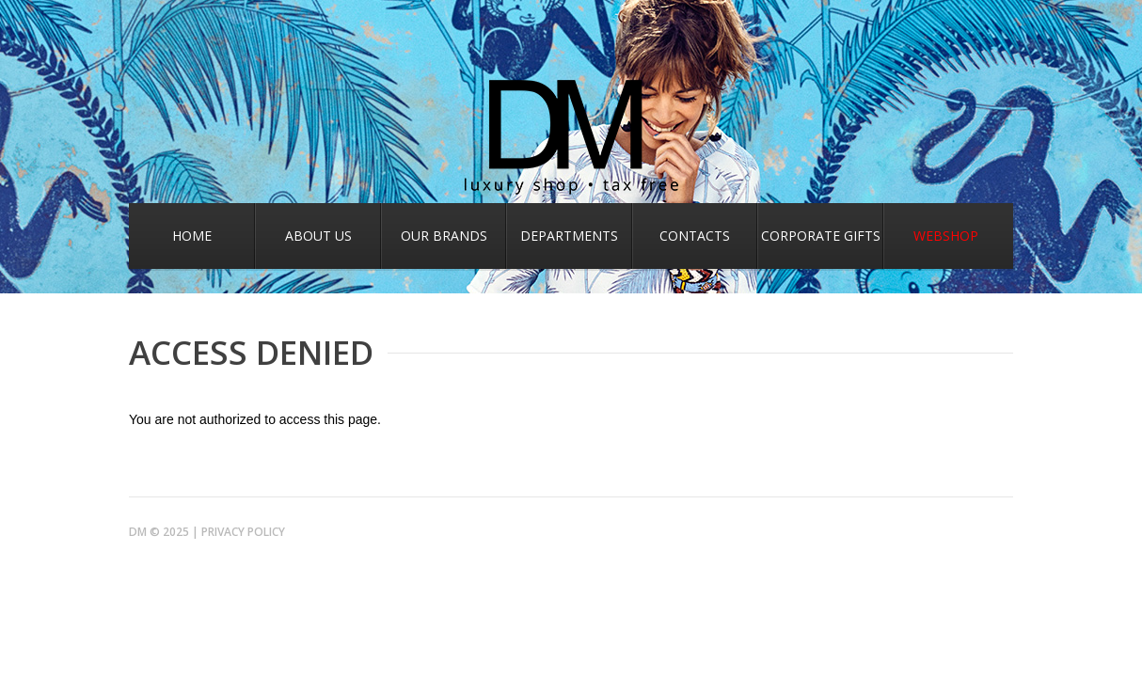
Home (192, 235)
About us (318, 235)
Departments (569, 235)
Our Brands (444, 235)
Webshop (945, 235)
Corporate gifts (820, 235)
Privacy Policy (243, 532)
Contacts (694, 235)
